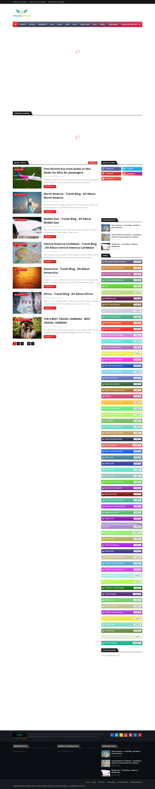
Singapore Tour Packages (123, 557)
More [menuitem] (102, 24)
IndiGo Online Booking (123, 451)
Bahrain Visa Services (123, 292)
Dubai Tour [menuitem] (84, 24)
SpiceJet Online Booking (123, 563)
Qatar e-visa (123, 539)
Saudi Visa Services (123, 545)
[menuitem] (15, 24)
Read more (49, 187)
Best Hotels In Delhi (123, 317)
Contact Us (101, 782)
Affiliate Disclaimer (136, 782)
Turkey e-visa (123, 625)
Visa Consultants (123, 637)
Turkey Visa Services (123, 618)
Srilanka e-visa (123, 576)
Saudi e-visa (123, 551)
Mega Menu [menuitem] (113, 24)
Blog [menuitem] (75, 24)
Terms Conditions (122, 782)
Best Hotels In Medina (123, 354)
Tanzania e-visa (123, 582)
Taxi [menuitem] (52, 24)
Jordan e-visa (123, 470)
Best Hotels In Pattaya (123, 366)
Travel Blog (123, 600)
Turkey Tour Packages (123, 612)
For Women (123, 421)
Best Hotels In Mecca (123, 347)
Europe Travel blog (123, 409)
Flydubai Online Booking (123, 415)
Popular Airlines (123, 533)
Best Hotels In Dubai (123, 323)
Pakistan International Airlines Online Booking (121, 526)
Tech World (48, 176)
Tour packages (123, 594)
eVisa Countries (123, 643)
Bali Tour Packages (123, 305)
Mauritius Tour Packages (123, 506)
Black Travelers (123, 378)
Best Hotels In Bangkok (123, 311)
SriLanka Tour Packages (123, 570)
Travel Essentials (123, 606)
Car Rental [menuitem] (42, 24)
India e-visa (123, 457)
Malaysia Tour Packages (123, 482)
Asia (123, 286)
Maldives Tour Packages (123, 500)
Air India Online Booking (123, 280)
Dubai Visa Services (123, 384)
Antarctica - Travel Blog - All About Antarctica (67, 270)
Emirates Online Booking (123, 390)
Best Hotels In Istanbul (123, 335)
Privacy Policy (111, 782)
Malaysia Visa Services (123, 488)
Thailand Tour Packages (123, 588)
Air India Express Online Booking (123, 274)
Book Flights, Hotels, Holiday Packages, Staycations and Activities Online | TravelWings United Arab (54, 786)
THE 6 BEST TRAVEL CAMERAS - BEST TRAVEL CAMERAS (67, 320)
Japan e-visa (123, 464)
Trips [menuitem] (67, 24)
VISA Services (123, 631)
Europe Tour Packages (123, 402)
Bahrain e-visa (123, 299)
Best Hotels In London (123, 341)
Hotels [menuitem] (32, 24)
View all (92, 162)
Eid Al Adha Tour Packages (56, 2)
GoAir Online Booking (123, 439)
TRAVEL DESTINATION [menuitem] (129, 24)
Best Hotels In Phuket (123, 372)
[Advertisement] (77, 92)
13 (29, 344)
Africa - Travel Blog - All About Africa (68, 294)
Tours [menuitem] (59, 24)
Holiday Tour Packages (20, 2)
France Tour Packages (123, 427)
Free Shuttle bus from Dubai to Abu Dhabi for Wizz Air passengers (67, 170)
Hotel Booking (123, 445)
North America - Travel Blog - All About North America (69, 195)
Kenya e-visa (123, 476)
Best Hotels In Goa (123, 329)
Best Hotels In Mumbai (123, 360)
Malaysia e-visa (123, 494)
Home (88, 782)
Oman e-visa (123, 519)
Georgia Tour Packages (123, 433)
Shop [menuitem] (95, 24)
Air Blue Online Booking (123, 268)
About (94, 782)
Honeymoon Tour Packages (37, 2)
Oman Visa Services (123, 513)
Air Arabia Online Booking (123, 262)
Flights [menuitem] (23, 24)
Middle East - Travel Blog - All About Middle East (67, 220)
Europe (123, 396)
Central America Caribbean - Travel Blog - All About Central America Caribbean (70, 245)
